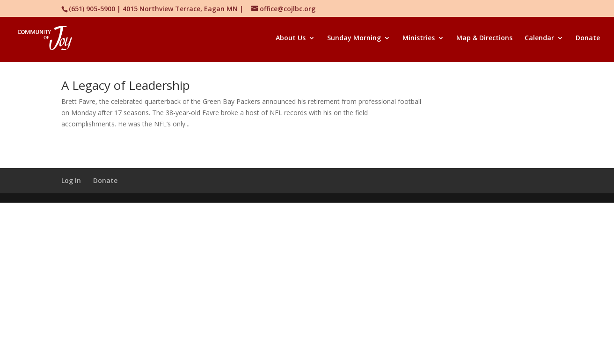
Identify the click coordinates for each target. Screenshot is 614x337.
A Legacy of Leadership (125, 85)
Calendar (539, 38)
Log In (71, 180)
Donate (588, 38)
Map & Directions (484, 38)
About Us (291, 38)
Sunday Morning (354, 38)
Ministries (418, 38)
